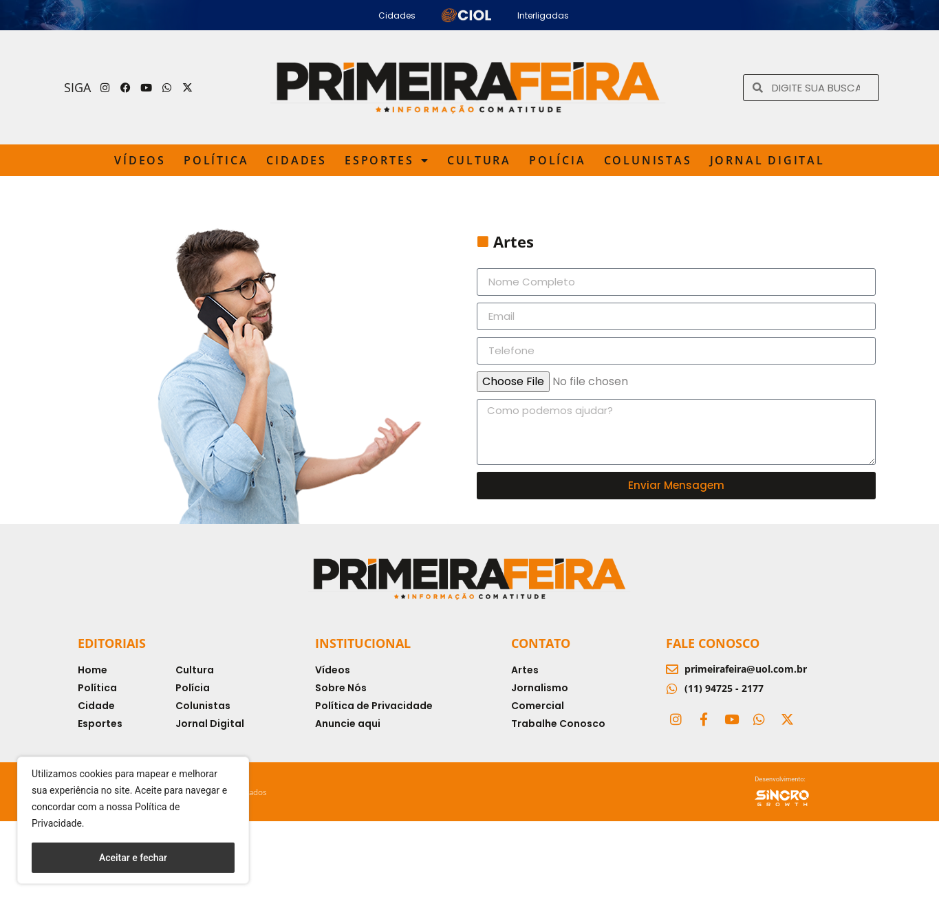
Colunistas (648, 160)
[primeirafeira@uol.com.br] (672, 669)
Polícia (557, 160)
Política (216, 160)
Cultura (479, 160)
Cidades (296, 160)
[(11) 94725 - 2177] (672, 688)
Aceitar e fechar (133, 857)
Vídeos (140, 160)
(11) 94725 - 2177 (724, 688)
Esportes (387, 160)
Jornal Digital (767, 160)
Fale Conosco (712, 643)
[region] (133, 820)
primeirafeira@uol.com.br (745, 668)
